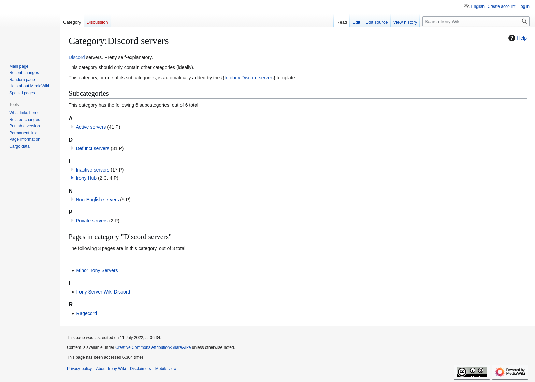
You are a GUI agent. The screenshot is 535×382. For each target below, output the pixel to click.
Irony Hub (86, 178)
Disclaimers (140, 368)
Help (517, 38)
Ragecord (86, 313)
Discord (77, 57)
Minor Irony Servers (97, 270)
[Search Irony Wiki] (476, 21)
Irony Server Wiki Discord (103, 292)
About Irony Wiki (111, 368)
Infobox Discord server (248, 77)
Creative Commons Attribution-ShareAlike (153, 347)
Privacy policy (79, 368)
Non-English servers (97, 199)
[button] (72, 177)
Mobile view (166, 368)
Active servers (91, 127)
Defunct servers (92, 148)
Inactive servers (92, 170)
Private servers (91, 220)
